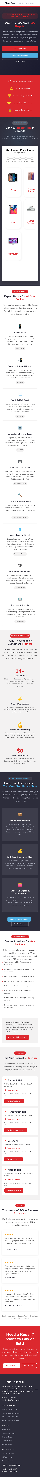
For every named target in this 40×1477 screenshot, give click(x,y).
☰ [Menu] (37, 3)
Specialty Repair (7, 1433)
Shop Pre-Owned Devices (20, 55)
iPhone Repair (18, 3)
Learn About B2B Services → (17, 1025)
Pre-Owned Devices (8, 1442)
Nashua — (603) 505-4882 (10, 1409)
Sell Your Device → (20, 912)
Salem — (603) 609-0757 (10, 1405)
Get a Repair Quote (20, 49)
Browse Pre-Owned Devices (19, 907)
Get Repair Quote (11, 1354)
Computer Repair (7, 1425)
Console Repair (7, 1429)
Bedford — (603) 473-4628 (10, 1398)
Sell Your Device (20, 62)
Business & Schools (8, 1449)
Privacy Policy (26, 1472)
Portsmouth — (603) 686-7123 (11, 1402)
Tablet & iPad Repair (8, 1422)
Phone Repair (6, 1418)
